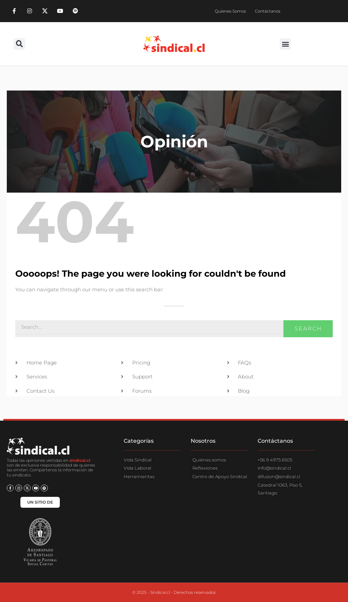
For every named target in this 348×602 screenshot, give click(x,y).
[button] (19, 44)
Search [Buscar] (308, 328)
